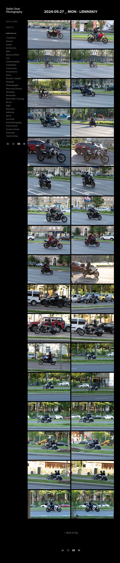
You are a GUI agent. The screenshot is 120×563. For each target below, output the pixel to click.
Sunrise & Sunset (12, 129)
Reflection (10, 112)
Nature (9, 102)
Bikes (8, 51)
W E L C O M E (11, 22)
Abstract (9, 41)
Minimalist (10, 92)
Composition (11, 65)
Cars (8, 58)
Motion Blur (11, 95)
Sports (8, 116)
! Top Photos (11, 38)
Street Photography (14, 122)
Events (8, 75)
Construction (11, 68)
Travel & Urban (12, 136)
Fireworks (10, 82)
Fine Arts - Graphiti (13, 78)
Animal (9, 45)
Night (8, 105)
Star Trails (10, 119)
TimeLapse (10, 133)
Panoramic (10, 109)
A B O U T (10, 27)
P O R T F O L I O (11, 33)
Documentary (11, 72)
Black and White (12, 55)
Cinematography (13, 61)
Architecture (11, 48)
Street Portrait (12, 126)
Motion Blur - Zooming (15, 99)
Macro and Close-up (14, 89)
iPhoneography (12, 85)
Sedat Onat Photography (14, 10)
